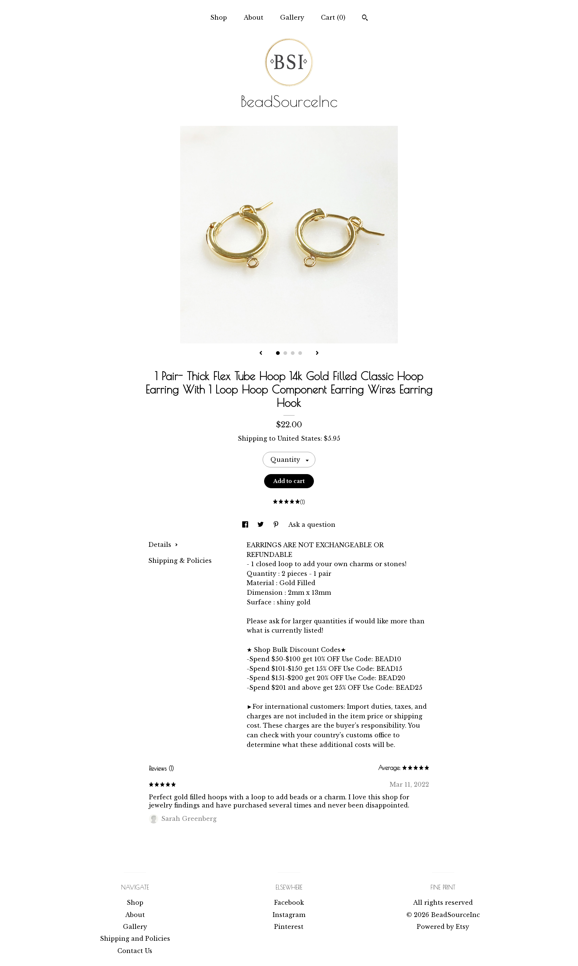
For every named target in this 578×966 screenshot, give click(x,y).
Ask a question (311, 524)
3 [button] (293, 353)
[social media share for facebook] (246, 524)
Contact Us (134, 950)
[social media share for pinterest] (277, 524)
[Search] (365, 18)
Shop (218, 17)
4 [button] (300, 353)
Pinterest (288, 926)
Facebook (289, 902)
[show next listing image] (317, 353)
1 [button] (278, 353)
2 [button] (285, 353)
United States (299, 438)
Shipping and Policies (135, 938)
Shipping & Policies (180, 560)
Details (163, 544)
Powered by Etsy (443, 926)
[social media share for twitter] (261, 524)
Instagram (289, 914)
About (253, 17)
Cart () (333, 17)
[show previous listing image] (261, 353)
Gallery (292, 17)
